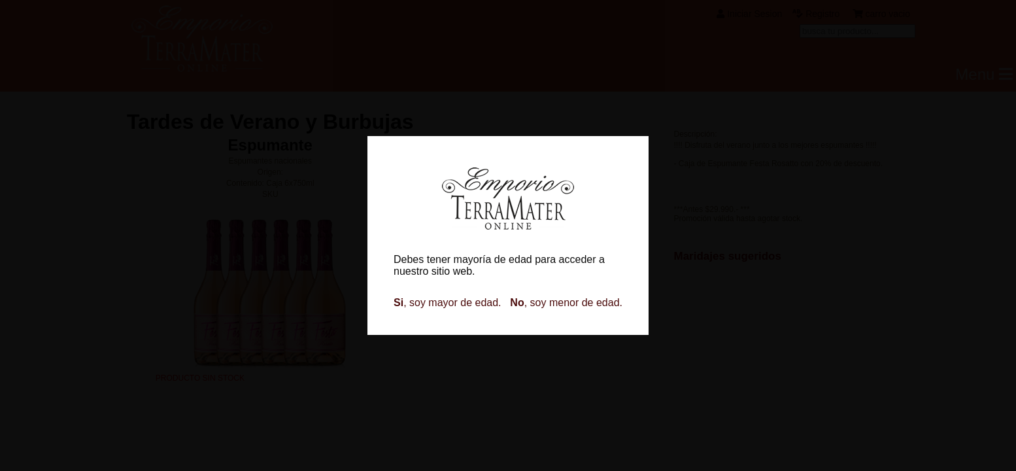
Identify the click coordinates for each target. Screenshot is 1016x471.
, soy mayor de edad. (447, 302)
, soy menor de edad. (566, 302)
